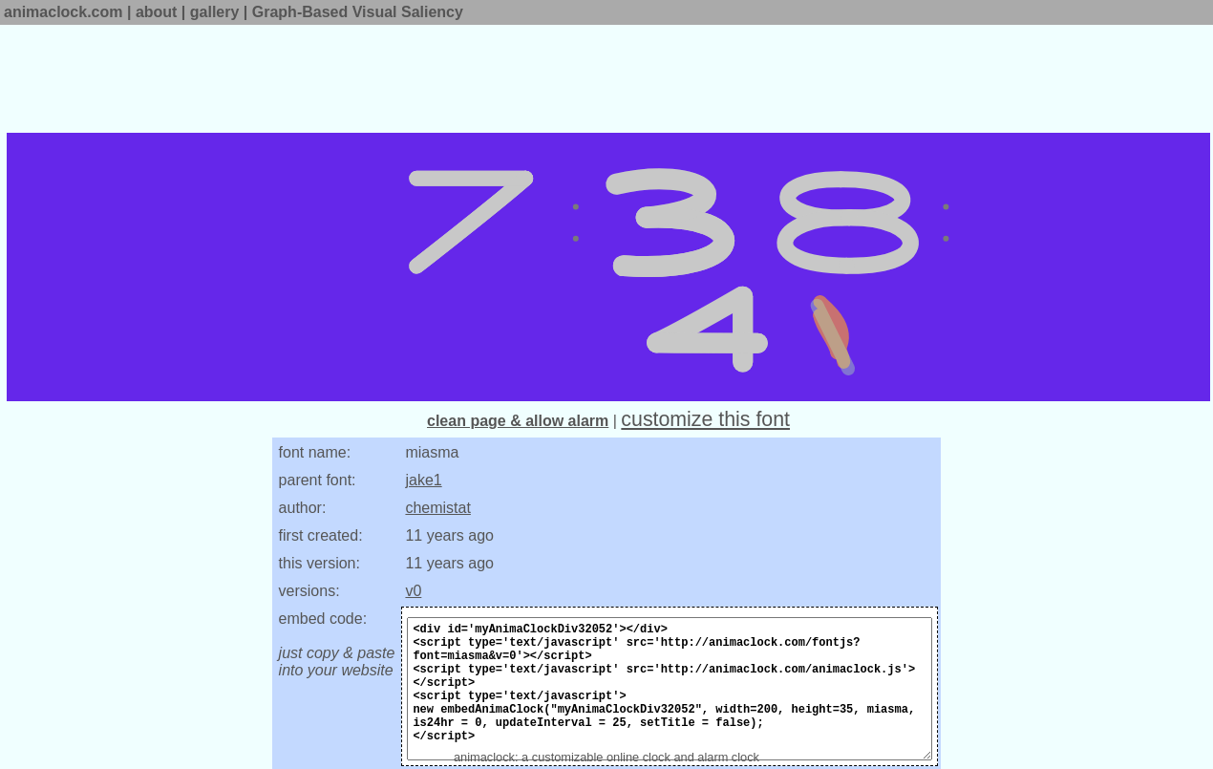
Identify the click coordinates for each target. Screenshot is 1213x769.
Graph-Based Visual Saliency (357, 12)
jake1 (423, 480)
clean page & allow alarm (517, 421)
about (157, 12)
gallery (215, 12)
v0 (413, 591)
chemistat (437, 508)
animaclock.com (63, 12)
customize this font (705, 419)
